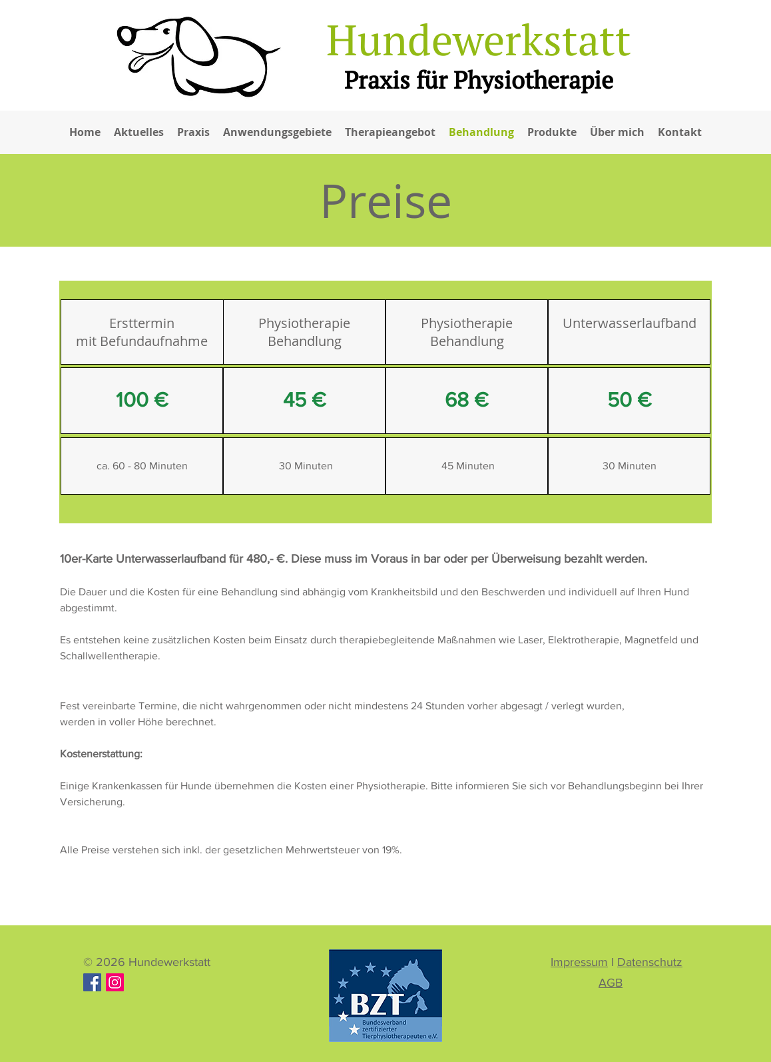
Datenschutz (649, 962)
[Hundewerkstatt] (115, 982)
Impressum (579, 962)
